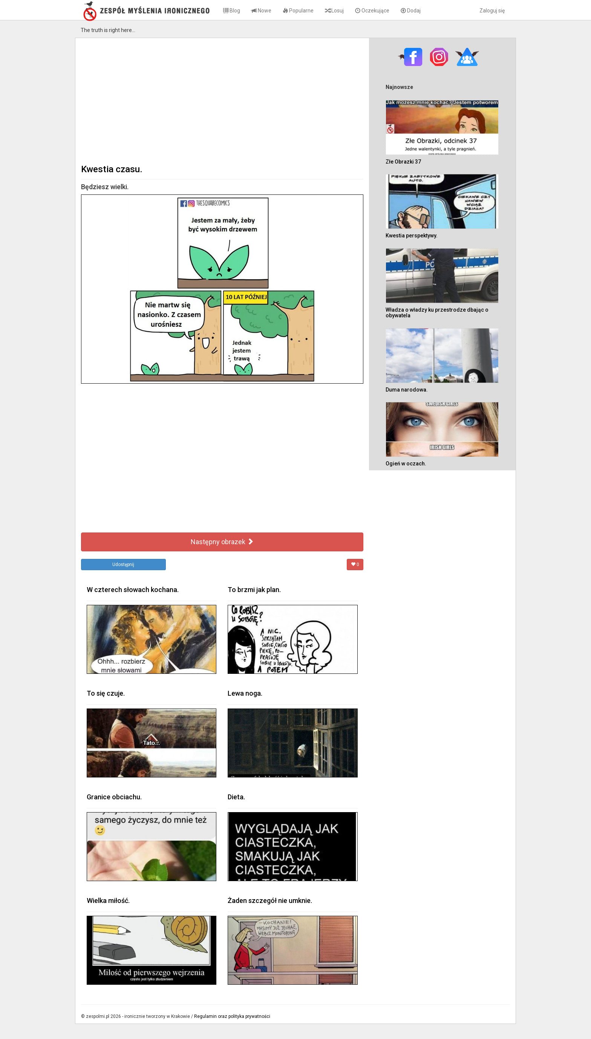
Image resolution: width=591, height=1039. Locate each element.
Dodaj (411, 11)
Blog (231, 11)
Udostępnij (123, 564)
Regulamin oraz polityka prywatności (232, 1016)
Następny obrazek (222, 542)
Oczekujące (372, 11)
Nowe (261, 11)
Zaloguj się (492, 11)
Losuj (334, 11)
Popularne (298, 11)
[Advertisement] (222, 100)
